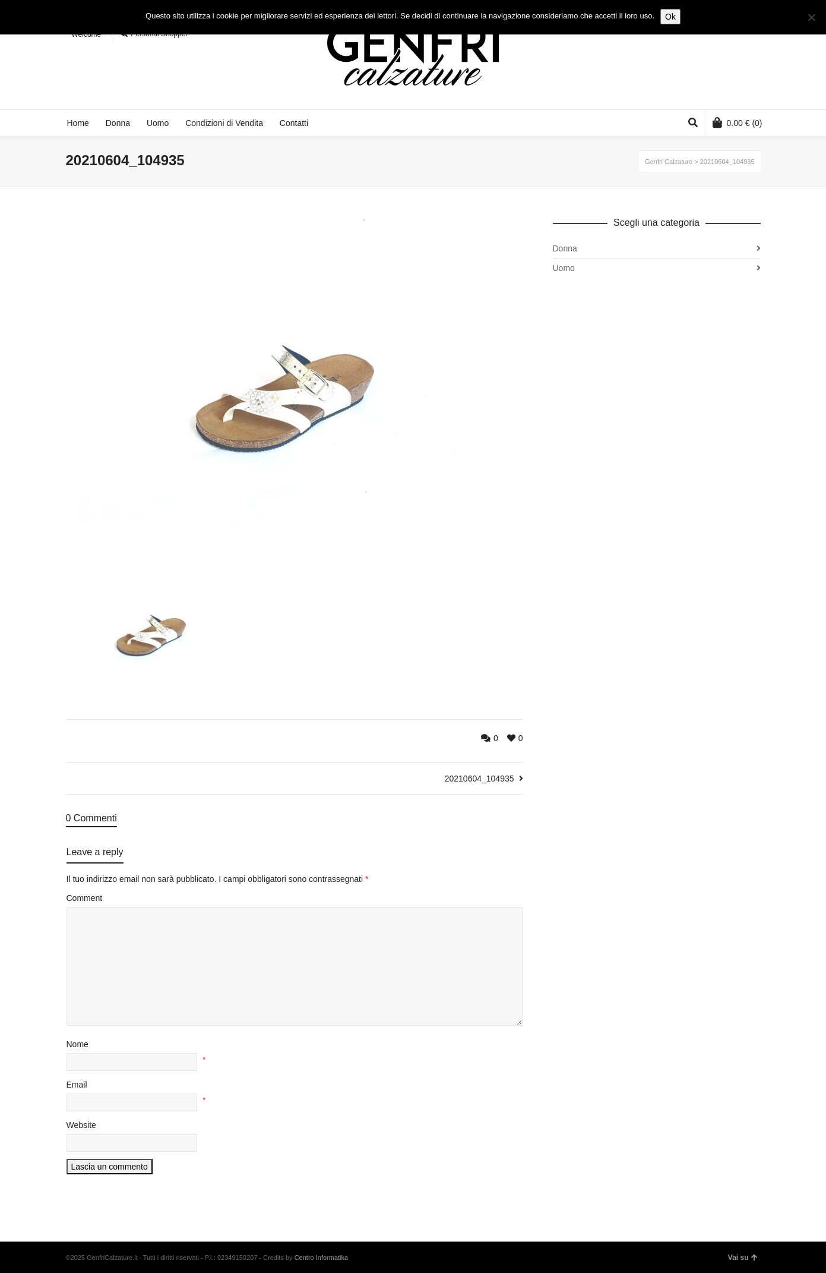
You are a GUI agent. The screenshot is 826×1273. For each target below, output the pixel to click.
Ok (670, 16)
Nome (77, 1044)
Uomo (564, 268)
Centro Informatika (321, 1257)
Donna (565, 248)
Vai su (743, 1257)
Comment (85, 898)
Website (81, 1125)
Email (77, 1084)
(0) (737, 122)
